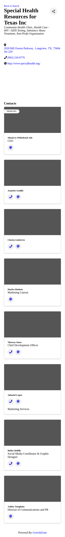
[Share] (53, 11)
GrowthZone (40, 532)
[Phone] (11, 197)
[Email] (11, 148)
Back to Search (11, 6)
